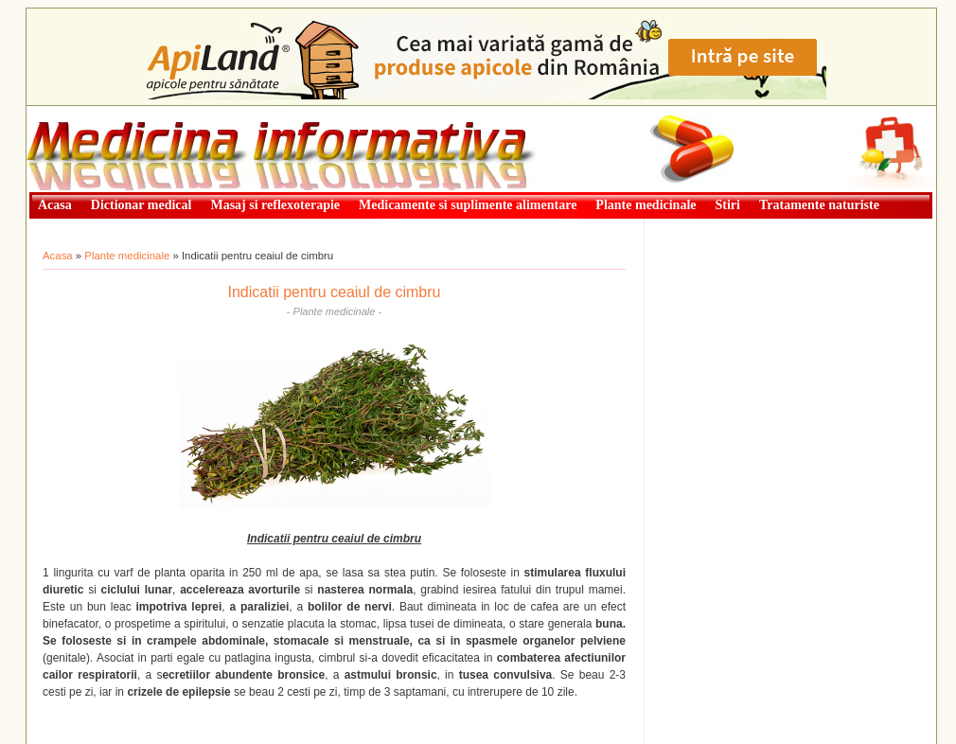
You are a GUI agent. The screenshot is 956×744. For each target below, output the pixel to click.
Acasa (58, 255)
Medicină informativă (76, 111)
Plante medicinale (126, 255)
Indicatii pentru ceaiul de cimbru (333, 292)
